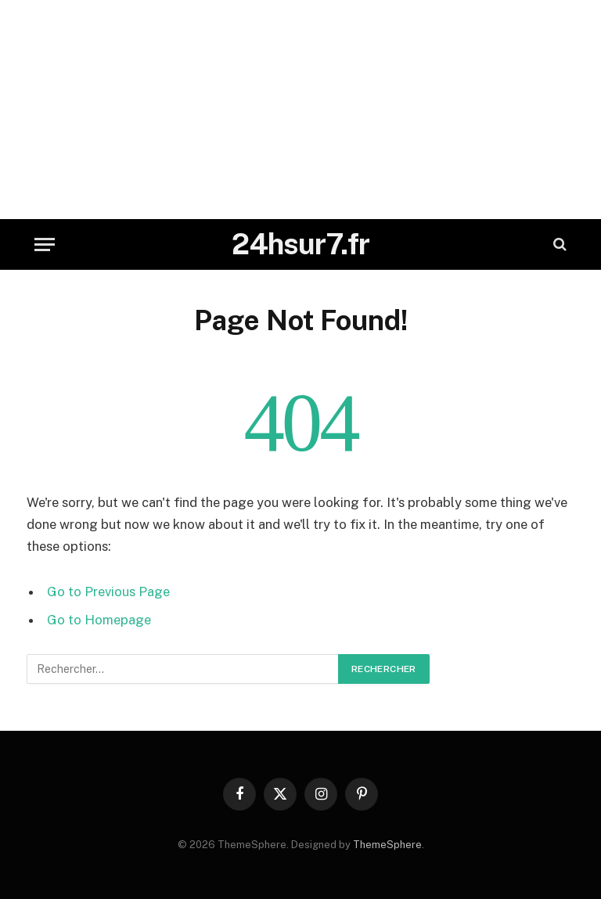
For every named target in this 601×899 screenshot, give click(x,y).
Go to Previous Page (108, 591)
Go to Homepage (99, 620)
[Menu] (44, 244)
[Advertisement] (300, 109)
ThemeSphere (387, 844)
